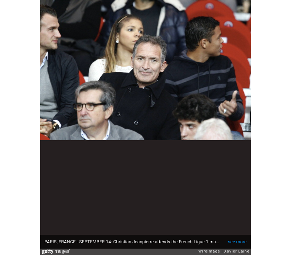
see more (237, 241)
